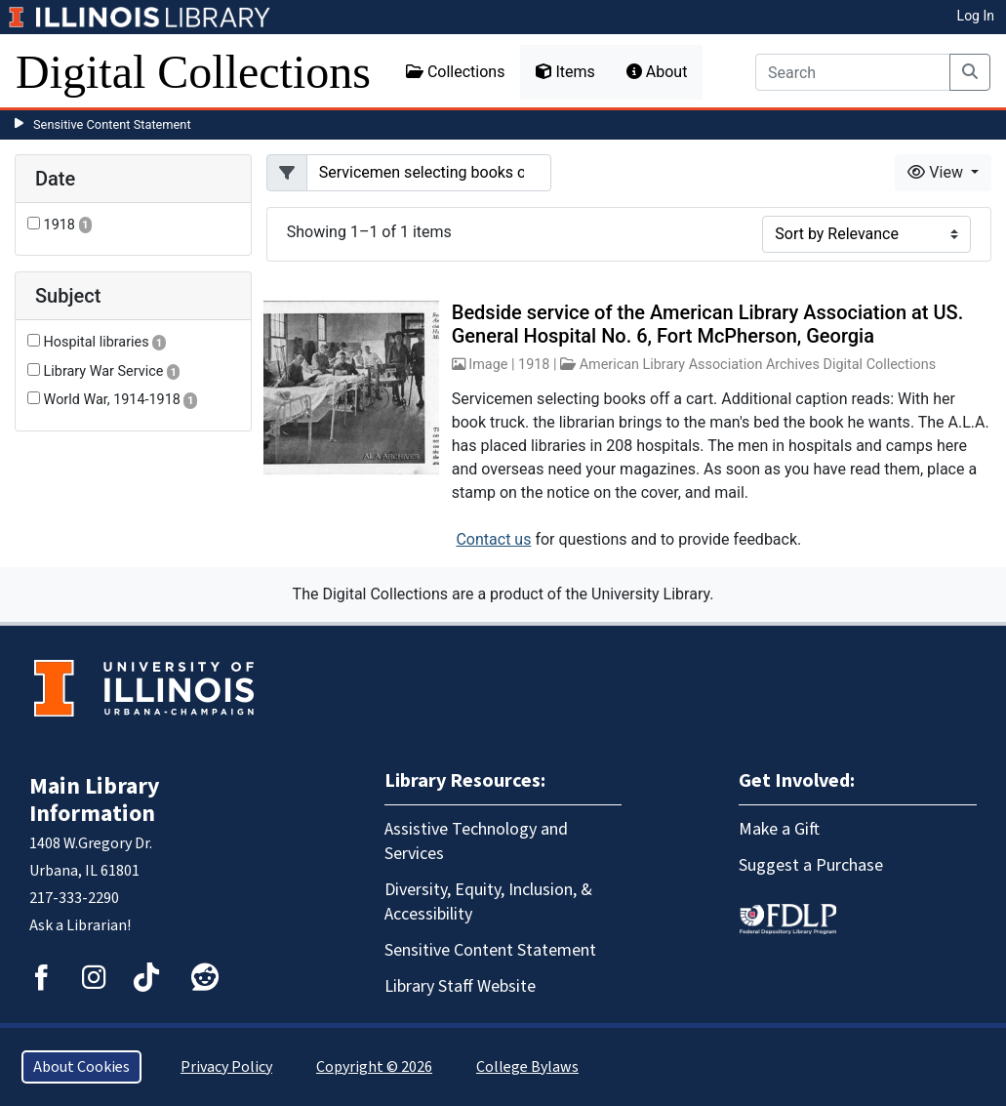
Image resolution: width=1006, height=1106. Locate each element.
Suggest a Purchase (811, 865)
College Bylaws (527, 1067)
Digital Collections (193, 72)
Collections (455, 71)
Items (565, 71)
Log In (975, 15)
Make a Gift (779, 829)
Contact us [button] (493, 539)
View (937, 172)
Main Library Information (94, 800)
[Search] (852, 72)
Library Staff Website (460, 986)
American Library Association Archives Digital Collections (758, 364)
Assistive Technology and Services (476, 841)
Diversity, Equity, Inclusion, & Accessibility (488, 902)
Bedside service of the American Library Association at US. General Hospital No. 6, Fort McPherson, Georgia (707, 324)
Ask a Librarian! (80, 925)
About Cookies (81, 1067)
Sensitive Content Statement (112, 124)
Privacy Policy (226, 1067)
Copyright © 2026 (374, 1067)
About (657, 71)
